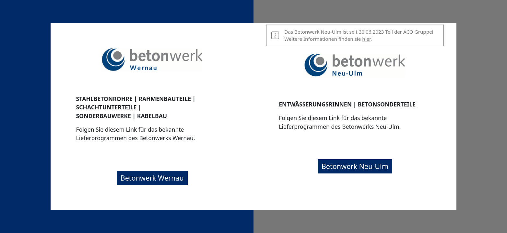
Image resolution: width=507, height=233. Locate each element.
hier (366, 39)
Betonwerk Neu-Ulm (355, 166)
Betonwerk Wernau (152, 178)
